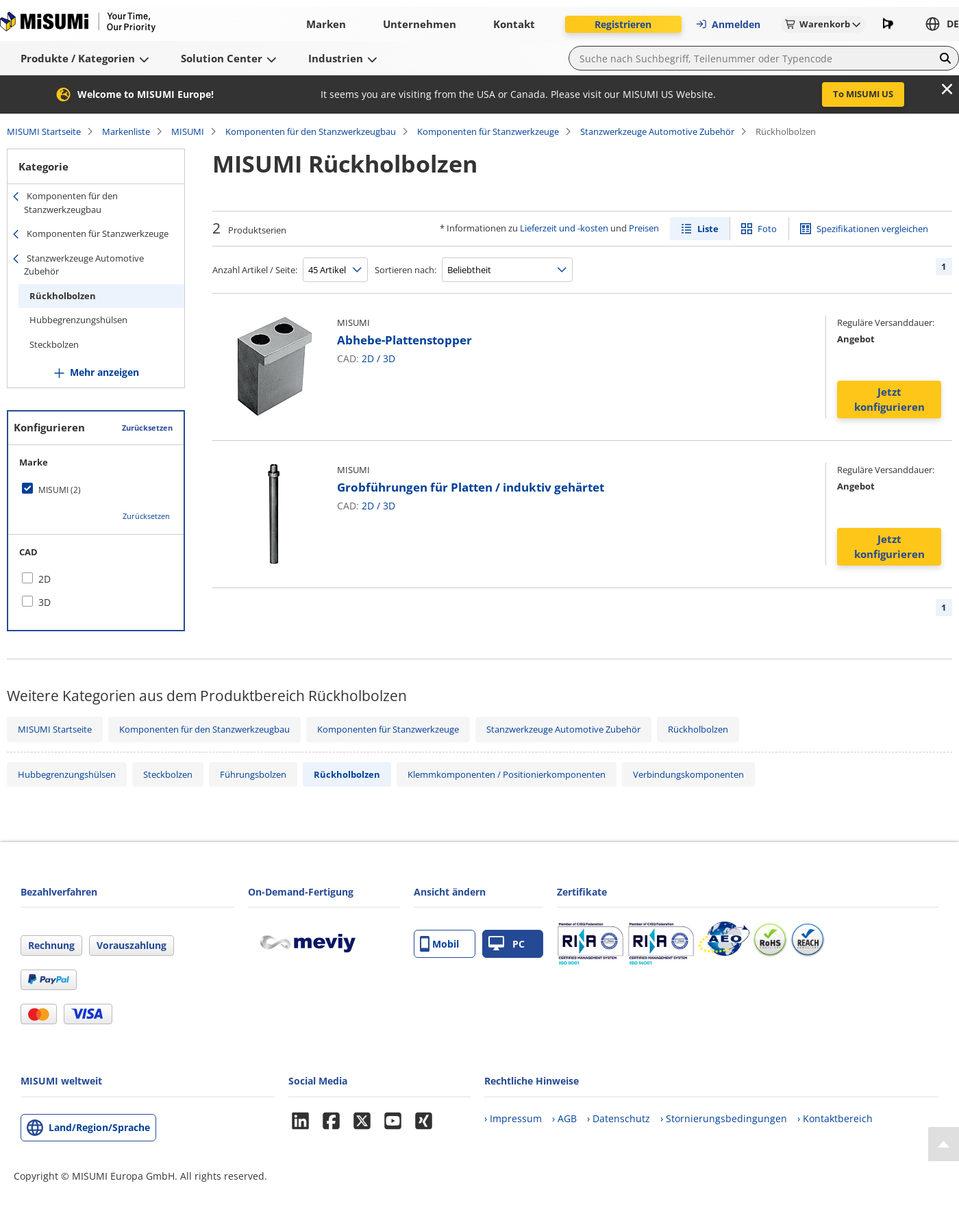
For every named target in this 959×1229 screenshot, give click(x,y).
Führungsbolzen (253, 774)
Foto (767, 229)
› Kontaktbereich (835, 1118)
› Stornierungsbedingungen (723, 1118)
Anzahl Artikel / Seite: (254, 270)
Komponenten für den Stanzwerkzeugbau (310, 131)
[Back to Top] (943, 1144)
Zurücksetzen (147, 427)
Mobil (439, 944)
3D (389, 358)
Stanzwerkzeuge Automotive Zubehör (657, 131)
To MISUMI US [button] (863, 94)
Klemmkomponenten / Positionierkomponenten (507, 774)
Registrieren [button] (623, 24)
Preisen (644, 228)
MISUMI (187, 131)
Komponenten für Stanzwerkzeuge (488, 131)
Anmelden (727, 24)
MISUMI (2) (59, 490)
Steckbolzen (54, 344)
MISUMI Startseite (44, 131)
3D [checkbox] (44, 602)
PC (506, 944)
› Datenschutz (618, 1118)
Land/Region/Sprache (99, 1127)
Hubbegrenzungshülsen (78, 320)
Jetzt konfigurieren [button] (889, 399)
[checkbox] (95, 489)
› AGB (564, 1118)
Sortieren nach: (405, 270)
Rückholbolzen (62, 296)
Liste (708, 229)
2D (368, 358)
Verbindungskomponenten (688, 774)
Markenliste (126, 131)
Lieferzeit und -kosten (564, 228)
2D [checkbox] (44, 578)
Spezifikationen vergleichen (872, 229)
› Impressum (513, 1118)
